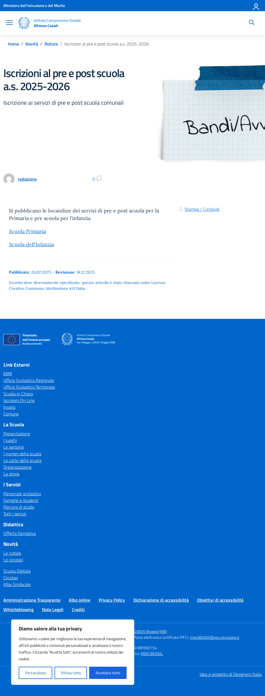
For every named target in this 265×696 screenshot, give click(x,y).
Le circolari (13, 559)
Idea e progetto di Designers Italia (231, 674)
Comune (11, 413)
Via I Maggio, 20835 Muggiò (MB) (140, 631)
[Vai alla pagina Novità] (31, 43)
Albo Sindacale (17, 584)
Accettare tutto (108, 673)
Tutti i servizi (14, 513)
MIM (7, 373)
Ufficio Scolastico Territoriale (29, 387)
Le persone (13, 447)
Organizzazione (17, 467)
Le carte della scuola (22, 460)
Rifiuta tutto (71, 673)
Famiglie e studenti (20, 500)
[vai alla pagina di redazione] (27, 179)
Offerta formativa (19, 533)
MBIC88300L (152, 653)
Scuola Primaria (27, 231)
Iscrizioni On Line (19, 400)
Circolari (10, 577)
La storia (11, 473)
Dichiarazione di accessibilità (161, 600)
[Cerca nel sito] (251, 23)
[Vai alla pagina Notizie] (51, 43)
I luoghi (10, 440)
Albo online (79, 600)
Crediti (78, 609)
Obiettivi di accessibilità (220, 600)
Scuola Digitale (17, 571)
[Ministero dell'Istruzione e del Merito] (34, 5)
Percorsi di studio (18, 507)
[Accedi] (256, 5)
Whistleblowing (18, 609)
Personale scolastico (22, 493)
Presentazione (16, 433)
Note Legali (52, 609)
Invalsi (9, 407)
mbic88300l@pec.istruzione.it (214, 637)
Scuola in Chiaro (18, 393)
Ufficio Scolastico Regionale (28, 380)
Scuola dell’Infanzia (31, 244)
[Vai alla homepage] (24, 23)
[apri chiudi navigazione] (9, 23)
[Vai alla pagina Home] (13, 43)
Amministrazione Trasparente (31, 600)
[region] (72, 652)
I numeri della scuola (22, 453)
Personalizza (35, 673)
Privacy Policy (112, 600)
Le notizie (12, 553)
